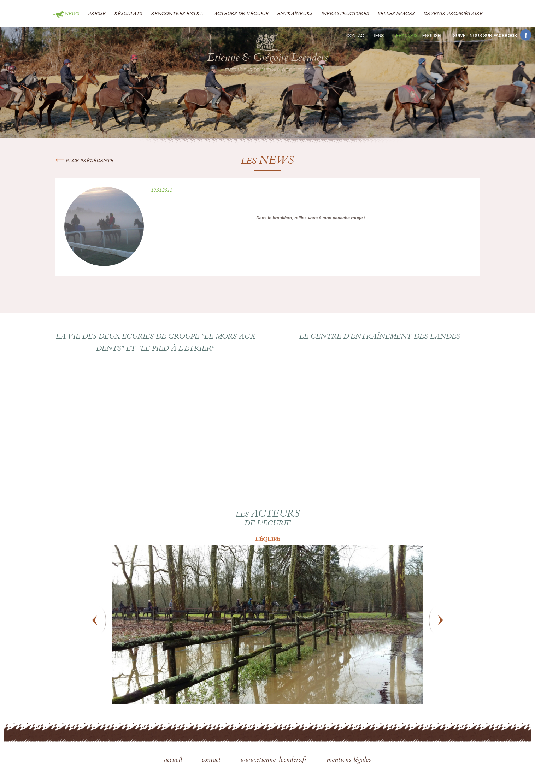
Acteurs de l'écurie (241, 14)
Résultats (128, 14)
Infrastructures (345, 14)
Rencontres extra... (178, 14)
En (431, 35)
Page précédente (84, 161)
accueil (174, 760)
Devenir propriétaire (453, 14)
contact (212, 760)
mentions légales (349, 760)
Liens (378, 35)
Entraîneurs (294, 14)
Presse (97, 14)
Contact (356, 35)
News (72, 14)
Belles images (396, 14)
